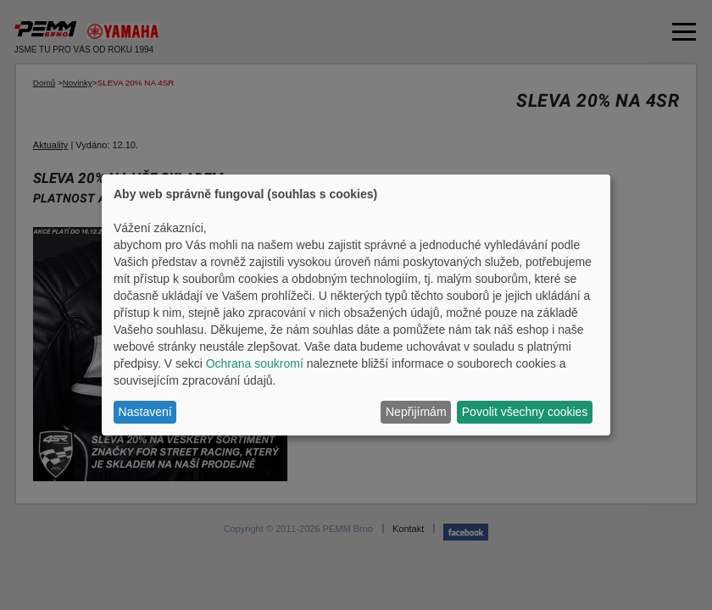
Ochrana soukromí (254, 363)
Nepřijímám (416, 412)
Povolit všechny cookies (525, 412)
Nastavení (145, 412)
